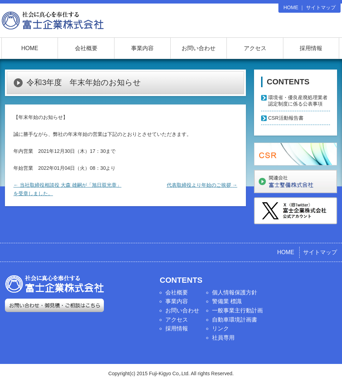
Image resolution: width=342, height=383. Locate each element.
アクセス (255, 48)
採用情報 (311, 48)
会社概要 (86, 48)
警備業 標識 (227, 301)
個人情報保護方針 (234, 292)
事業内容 (142, 48)
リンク (220, 328)
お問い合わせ (199, 48)
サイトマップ (321, 7)
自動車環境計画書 (234, 320)
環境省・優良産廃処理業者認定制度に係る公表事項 (298, 101)
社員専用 (223, 338)
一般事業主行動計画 (237, 310)
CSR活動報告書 (285, 118)
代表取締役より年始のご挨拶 (202, 185)
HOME (290, 7)
